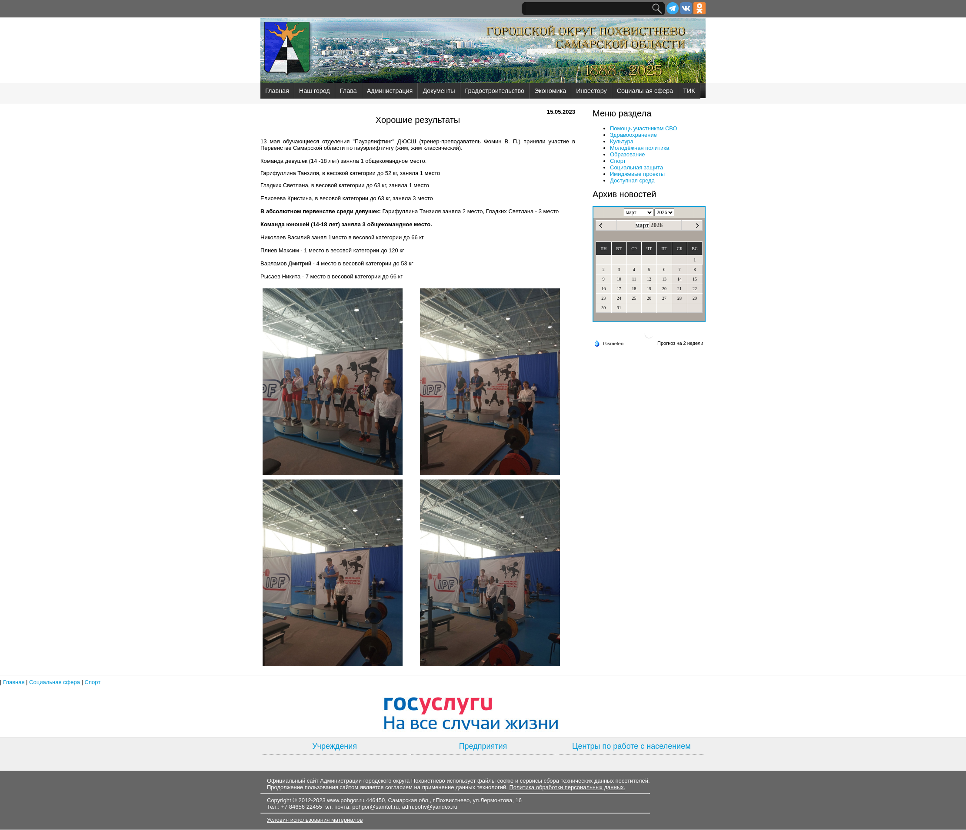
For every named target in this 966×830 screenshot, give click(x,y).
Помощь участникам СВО (643, 128)
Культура (621, 141)
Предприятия (483, 746)
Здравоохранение (633, 135)
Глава (348, 90)
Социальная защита (636, 167)
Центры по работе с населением (631, 746)
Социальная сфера (645, 90)
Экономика (550, 90)
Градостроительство (494, 90)
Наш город (314, 90)
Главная (277, 90)
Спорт (618, 161)
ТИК (689, 90)
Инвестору (591, 90)
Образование (627, 154)
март (642, 225)
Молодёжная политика (639, 148)
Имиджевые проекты (637, 174)
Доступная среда (632, 180)
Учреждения (334, 746)
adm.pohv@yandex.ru (429, 807)
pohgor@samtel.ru (375, 807)
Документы (439, 90)
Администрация (390, 90)
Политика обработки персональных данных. (567, 787)
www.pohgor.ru (345, 800)
